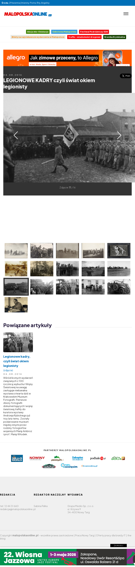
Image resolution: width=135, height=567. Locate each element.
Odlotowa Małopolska (64, 32)
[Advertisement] (55, 218)
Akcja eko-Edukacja (37, 32)
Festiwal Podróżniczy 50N (94, 32)
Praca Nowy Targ (84, 535)
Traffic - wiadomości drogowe (84, 37)
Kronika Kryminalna (114, 37)
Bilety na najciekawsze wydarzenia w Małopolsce (38, 37)
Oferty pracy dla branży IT (111, 535)
